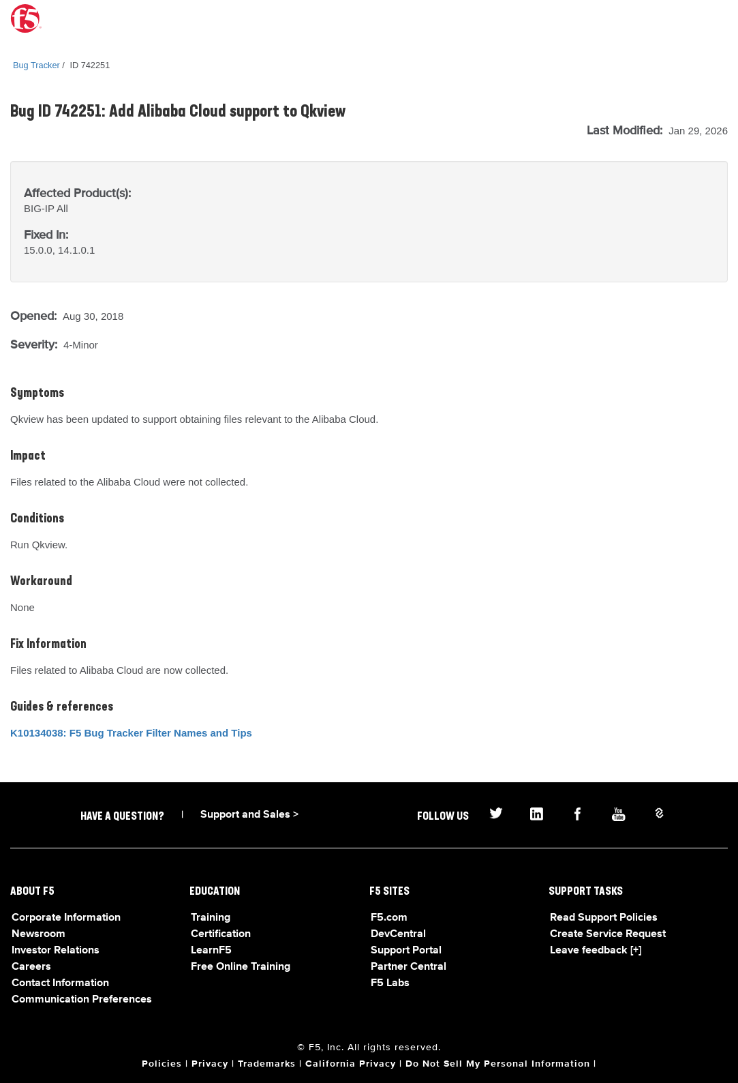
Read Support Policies (604, 918)
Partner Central (408, 967)
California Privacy (350, 1064)
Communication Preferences (82, 999)
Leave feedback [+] (595, 950)
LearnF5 (211, 950)
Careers (31, 967)
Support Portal (406, 950)
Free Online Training (240, 967)
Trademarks (267, 1064)
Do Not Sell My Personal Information (497, 1064)
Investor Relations (55, 950)
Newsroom (38, 934)
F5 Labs (390, 983)
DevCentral (398, 934)
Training (210, 918)
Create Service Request (608, 934)
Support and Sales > (249, 815)
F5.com (389, 918)
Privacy (209, 1064)
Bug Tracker (36, 65)
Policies (162, 1064)
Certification (221, 934)
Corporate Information (66, 918)
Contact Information (60, 983)
